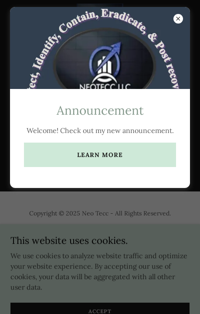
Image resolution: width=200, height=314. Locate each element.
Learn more (100, 155)
